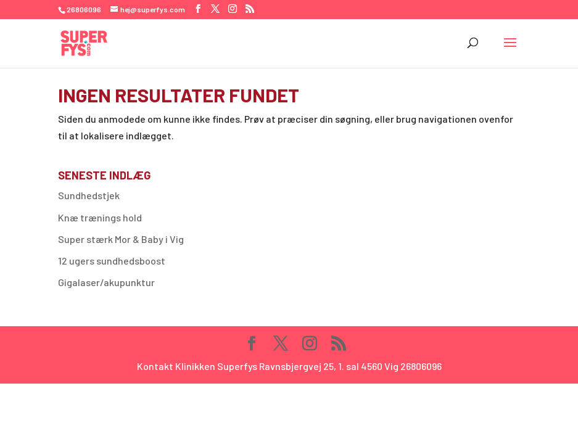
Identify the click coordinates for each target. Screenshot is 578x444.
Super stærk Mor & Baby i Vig (121, 239)
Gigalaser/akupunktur (106, 282)
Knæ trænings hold (100, 217)
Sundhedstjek (89, 195)
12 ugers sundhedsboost (111, 260)
